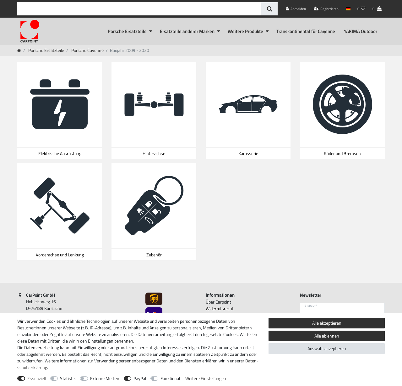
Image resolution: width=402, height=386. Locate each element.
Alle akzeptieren (326, 323)
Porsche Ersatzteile (127, 31)
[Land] (348, 9)
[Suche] (269, 8)
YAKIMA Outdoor (360, 31)
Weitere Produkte (245, 31)
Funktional (170, 378)
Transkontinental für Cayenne (305, 31)
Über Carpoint (218, 302)
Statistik (68, 378)
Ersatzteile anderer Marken (187, 31)
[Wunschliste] (361, 9)
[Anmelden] (296, 9)
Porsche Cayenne (87, 50)
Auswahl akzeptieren (326, 348)
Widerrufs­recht (220, 308)
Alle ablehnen (326, 336)
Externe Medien (104, 378)
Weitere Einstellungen (205, 378)
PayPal (139, 378)
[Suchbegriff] (139, 8)
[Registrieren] (326, 9)
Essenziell (36, 378)
